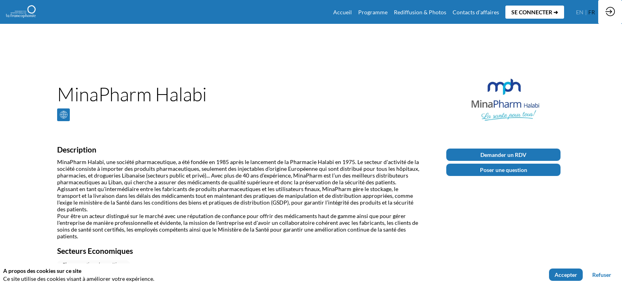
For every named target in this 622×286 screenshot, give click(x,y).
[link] (373, 12)
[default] (342, 12)
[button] (534, 12)
